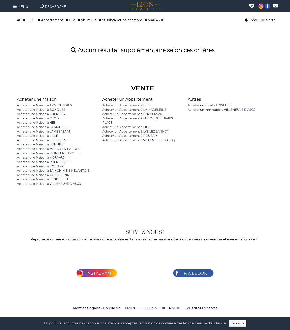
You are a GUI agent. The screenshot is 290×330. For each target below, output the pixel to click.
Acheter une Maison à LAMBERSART (43, 131)
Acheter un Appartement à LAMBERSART (133, 114)
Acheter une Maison (37, 99)
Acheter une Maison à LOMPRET (41, 144)
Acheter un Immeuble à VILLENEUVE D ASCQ (222, 110)
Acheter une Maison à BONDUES (41, 110)
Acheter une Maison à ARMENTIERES (44, 105)
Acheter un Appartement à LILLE (127, 127)
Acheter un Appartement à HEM (126, 105)
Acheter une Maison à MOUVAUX (41, 157)
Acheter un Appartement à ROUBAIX (129, 136)
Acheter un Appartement (127, 99)
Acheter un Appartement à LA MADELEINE (134, 110)
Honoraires (111, 308)
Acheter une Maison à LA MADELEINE (45, 127)
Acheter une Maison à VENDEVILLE (43, 179)
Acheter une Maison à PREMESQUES (44, 162)
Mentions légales (86, 308)
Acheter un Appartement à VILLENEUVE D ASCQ (138, 140)
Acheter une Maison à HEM (37, 122)
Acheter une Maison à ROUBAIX (40, 166)
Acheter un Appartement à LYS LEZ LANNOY (135, 131)
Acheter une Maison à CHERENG (41, 114)
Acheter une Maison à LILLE (37, 136)
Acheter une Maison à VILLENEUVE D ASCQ (49, 184)
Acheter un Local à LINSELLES (210, 105)
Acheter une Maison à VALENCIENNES (45, 175)
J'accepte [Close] (237, 323)
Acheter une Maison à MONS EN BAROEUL (48, 153)
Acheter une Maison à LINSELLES (41, 140)
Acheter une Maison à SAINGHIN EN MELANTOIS (53, 170)
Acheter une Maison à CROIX (38, 118)
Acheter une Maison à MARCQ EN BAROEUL (49, 149)
